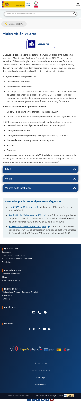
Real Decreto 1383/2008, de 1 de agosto (27, 226)
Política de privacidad (40, 370)
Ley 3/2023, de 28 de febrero (22, 207)
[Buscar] (40, 13)
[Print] (52, 399)
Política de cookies (40, 363)
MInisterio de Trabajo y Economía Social (19, 292)
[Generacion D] (40, 348)
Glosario (5, 277)
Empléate (6, 295)
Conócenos (6, 252)
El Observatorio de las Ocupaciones (17, 258)
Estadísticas (7, 262)
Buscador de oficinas (11, 273)
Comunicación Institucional (13, 255)
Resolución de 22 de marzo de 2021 (25, 215)
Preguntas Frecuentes (11, 280)
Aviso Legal (40, 377)
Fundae (5, 299)
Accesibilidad (40, 384)
